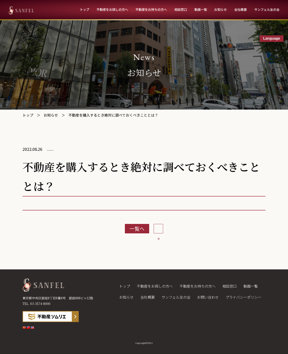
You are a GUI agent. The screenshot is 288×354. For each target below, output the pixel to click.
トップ (84, 9)
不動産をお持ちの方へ (151, 9)
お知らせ (220, 9)
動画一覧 (200, 9)
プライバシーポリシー (243, 297)
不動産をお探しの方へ (112, 9)
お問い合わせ (208, 297)
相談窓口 (180, 9)
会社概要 (240, 9)
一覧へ (137, 228)
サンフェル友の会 (266, 9)
